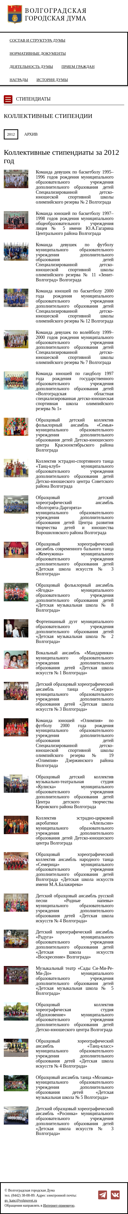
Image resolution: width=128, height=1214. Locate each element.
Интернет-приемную (58, 1205)
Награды (19, 80)
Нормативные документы (38, 53)
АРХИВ (31, 134)
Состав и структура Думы (37, 40)
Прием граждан (78, 66)
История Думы (52, 80)
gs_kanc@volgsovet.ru (21, 1200)
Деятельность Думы (31, 66)
